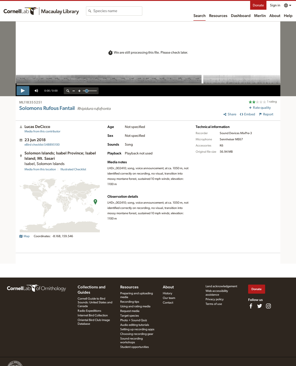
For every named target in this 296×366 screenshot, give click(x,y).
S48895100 (42, 144)
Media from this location (40, 169)
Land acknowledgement (221, 286)
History (167, 293)
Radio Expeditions (89, 310)
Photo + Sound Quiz (133, 320)
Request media (129, 311)
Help (288, 16)
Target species (129, 315)
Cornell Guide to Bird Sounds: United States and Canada (95, 302)
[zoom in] (79, 90)
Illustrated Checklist (73, 169)
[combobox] (117, 11)
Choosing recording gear (136, 334)
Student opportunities (134, 347)
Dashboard (241, 16)
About (274, 16)
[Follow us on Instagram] (268, 306)
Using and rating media (135, 306)
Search (199, 16)
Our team (169, 298)
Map (24, 236)
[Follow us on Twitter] (259, 306)
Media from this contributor (42, 131)
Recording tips (129, 301)
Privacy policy (215, 299)
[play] (23, 90)
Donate (258, 5)
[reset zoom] (68, 90)
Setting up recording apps (137, 329)
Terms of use (214, 304)
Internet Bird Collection (93, 315)
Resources (218, 16)
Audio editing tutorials (134, 325)
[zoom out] (73, 90)
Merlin (260, 16)
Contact (168, 302)
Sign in (275, 5)
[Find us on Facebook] (250, 306)
